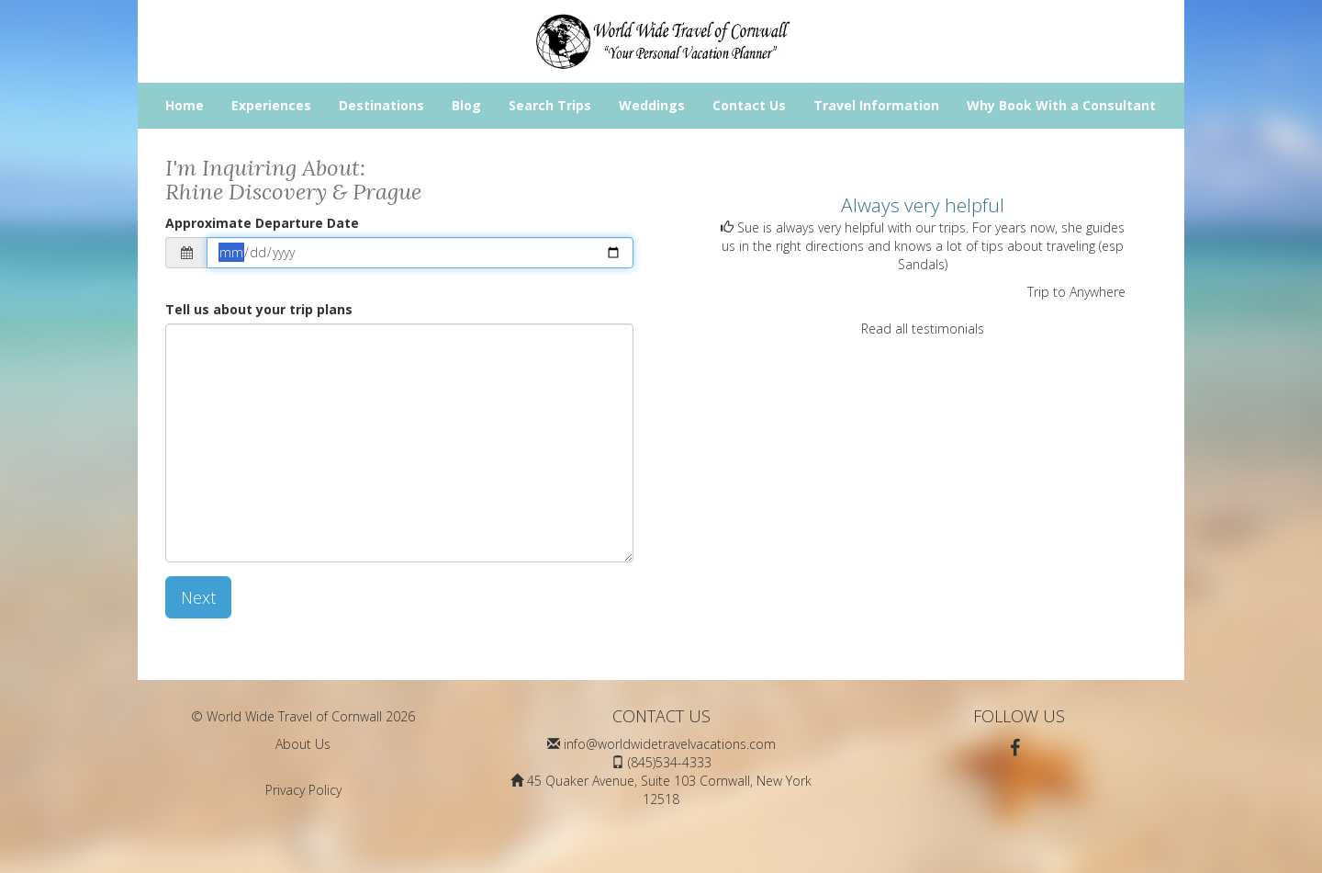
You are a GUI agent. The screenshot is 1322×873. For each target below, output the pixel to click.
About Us (302, 744)
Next (198, 597)
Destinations (381, 105)
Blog (466, 105)
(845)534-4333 (669, 762)
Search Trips (550, 105)
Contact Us (749, 105)
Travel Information (876, 105)
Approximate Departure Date (262, 223)
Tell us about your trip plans (259, 309)
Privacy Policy (303, 790)
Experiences (271, 105)
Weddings (652, 105)
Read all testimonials (922, 328)
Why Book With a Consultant (1061, 105)
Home (184, 105)
